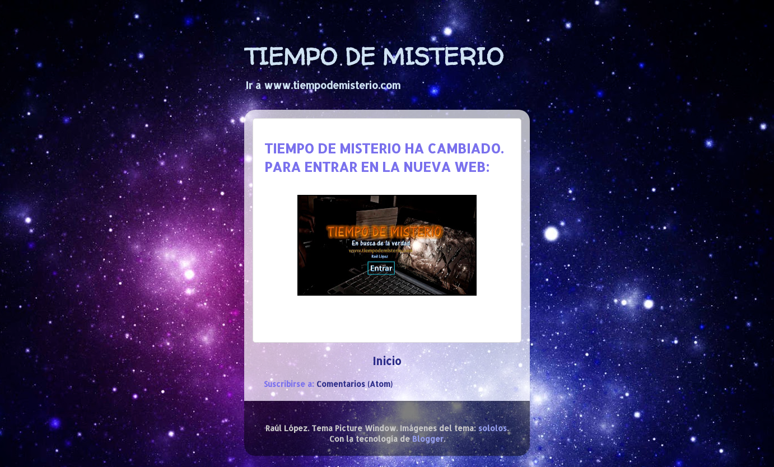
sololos (492, 428)
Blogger (428, 438)
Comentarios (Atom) (354, 384)
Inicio (387, 361)
